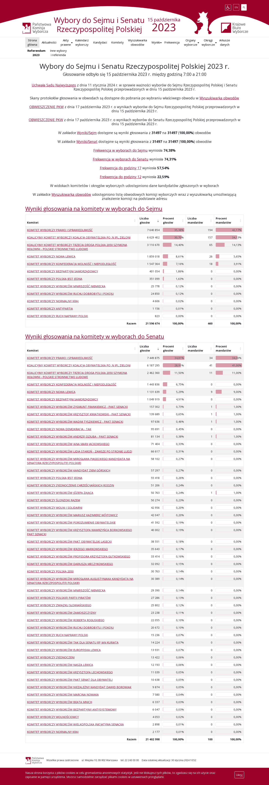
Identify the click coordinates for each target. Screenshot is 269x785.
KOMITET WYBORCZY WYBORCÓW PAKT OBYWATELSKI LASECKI (69, 541)
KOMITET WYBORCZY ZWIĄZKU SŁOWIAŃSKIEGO (59, 605)
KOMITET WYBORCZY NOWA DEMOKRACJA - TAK (59, 429)
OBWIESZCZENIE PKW (46, 106)
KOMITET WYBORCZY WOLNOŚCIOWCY (53, 717)
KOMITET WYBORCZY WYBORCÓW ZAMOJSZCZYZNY (61, 613)
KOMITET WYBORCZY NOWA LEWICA (51, 256)
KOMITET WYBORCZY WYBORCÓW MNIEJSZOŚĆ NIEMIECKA (66, 286)
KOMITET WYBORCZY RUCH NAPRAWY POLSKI (57, 316)
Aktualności (49, 42)
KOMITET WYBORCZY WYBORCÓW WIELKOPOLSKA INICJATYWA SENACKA (75, 724)
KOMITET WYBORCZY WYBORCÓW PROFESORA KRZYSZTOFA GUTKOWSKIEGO (78, 556)
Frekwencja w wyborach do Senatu (120, 159)
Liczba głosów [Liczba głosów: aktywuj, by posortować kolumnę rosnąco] (145, 220)
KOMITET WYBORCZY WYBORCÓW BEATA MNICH (59, 702)
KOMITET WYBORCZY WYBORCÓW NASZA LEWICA (60, 665)
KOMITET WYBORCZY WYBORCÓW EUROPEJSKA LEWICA (64, 650)
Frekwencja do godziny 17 (120, 168)
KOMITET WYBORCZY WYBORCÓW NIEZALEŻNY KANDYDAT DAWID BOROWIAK (79, 687)
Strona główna (32, 42)
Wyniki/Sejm (87, 132)
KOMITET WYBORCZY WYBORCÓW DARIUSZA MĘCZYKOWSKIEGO (70, 564)
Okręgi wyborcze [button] (208, 42)
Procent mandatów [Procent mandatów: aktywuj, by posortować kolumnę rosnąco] (223, 220)
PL (245, 6)
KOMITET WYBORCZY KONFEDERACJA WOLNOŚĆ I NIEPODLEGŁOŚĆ (71, 264)
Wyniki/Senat (86, 141)
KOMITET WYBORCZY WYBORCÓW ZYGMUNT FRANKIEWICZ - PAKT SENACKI (77, 407)
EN (237, 6)
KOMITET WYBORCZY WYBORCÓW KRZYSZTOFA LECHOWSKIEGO (70, 672)
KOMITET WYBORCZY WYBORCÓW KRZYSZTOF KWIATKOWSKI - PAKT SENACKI (79, 414)
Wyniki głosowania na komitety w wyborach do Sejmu (93, 208)
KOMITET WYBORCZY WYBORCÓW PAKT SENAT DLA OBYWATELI (70, 680)
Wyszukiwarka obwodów (137, 42)
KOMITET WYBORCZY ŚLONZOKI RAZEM (53, 500)
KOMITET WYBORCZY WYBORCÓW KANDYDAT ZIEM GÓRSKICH (68, 470)
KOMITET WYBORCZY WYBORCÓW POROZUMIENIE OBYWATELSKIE (71, 522)
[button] (155, 42)
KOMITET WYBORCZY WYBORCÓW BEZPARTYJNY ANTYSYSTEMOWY (71, 709)
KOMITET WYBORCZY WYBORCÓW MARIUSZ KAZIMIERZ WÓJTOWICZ (72, 515)
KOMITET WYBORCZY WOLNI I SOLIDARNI (54, 507)
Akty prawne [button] (66, 42)
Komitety (117, 42)
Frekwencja (172, 42)
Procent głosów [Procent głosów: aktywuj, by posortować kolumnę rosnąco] (168, 220)
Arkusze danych (224, 42)
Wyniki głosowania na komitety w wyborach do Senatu (94, 336)
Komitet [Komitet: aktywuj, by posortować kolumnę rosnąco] (33, 222)
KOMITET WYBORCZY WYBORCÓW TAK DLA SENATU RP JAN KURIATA (72, 642)
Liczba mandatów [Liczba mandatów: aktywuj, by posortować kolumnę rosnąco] (195, 220)
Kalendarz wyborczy (82, 42)
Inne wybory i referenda (58, 53)
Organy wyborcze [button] (190, 42)
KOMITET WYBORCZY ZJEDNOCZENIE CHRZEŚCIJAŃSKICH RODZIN (70, 485)
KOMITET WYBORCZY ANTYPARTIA (50, 308)
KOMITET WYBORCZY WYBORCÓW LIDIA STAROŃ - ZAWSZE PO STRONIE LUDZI (79, 451)
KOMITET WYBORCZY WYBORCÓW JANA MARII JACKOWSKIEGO (68, 444)
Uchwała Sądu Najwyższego (54, 85)
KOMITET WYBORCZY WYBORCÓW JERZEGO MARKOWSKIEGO (67, 549)
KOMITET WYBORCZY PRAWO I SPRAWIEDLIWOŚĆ (60, 230)
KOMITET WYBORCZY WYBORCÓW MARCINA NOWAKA (63, 694)
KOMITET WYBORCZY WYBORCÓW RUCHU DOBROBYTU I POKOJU (70, 294)
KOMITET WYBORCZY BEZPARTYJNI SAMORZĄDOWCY (62, 271)
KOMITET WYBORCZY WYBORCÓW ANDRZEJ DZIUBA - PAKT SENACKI (72, 436)
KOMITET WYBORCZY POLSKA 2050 (50, 571)
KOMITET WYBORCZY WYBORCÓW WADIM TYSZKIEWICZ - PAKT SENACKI (75, 421)
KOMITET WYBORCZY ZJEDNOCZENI (51, 657)
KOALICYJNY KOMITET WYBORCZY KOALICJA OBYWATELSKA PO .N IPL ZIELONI (78, 237)
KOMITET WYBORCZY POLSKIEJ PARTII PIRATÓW (59, 598)
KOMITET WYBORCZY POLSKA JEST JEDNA (54, 279)
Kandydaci (100, 42)
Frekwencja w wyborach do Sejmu (120, 150)
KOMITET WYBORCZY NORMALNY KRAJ (53, 301)
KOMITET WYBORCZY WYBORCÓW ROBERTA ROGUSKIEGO (65, 620)
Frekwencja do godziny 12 (120, 176)
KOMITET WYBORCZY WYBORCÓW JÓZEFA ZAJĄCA (60, 493)
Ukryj (239, 775)
